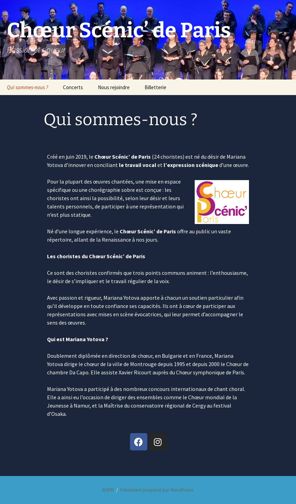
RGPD (108, 490)
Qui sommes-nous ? (27, 87)
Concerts (73, 87)
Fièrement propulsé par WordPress (157, 490)
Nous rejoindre (114, 87)
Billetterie (155, 87)
